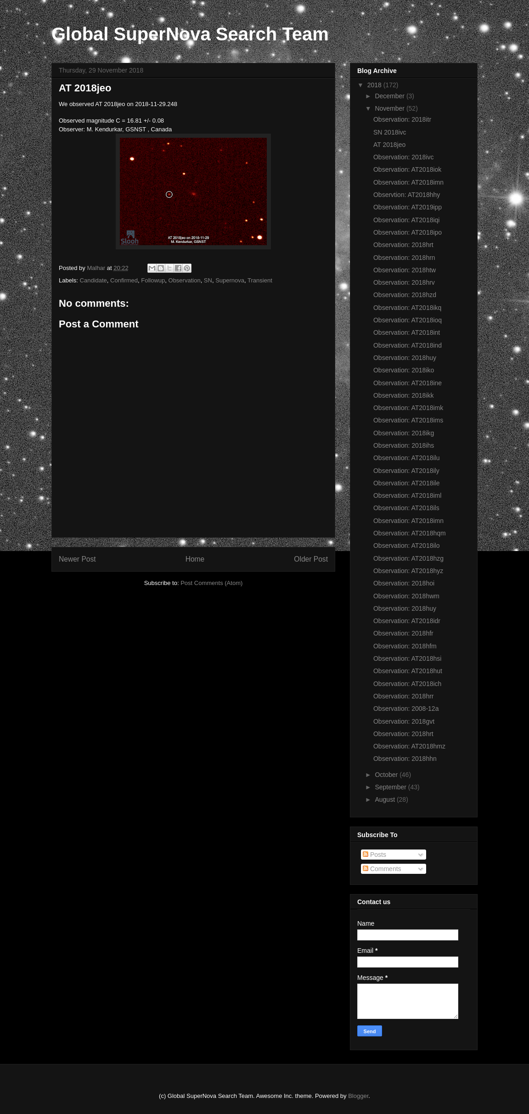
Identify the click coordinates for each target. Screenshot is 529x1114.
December (390, 96)
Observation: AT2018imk (408, 407)
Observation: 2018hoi (403, 583)
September (391, 787)
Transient (260, 280)
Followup (153, 280)
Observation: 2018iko (403, 370)
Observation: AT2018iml (407, 495)
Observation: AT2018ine (407, 383)
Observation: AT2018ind (407, 345)
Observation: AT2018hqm (409, 533)
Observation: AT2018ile (406, 483)
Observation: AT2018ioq (407, 320)
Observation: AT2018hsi (407, 658)
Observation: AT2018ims (408, 420)
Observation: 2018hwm (406, 596)
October (387, 774)
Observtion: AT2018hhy (406, 194)
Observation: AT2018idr (406, 621)
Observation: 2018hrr (403, 696)
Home (195, 559)
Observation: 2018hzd (404, 294)
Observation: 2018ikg (403, 433)
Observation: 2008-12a (406, 708)
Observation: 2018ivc (403, 157)
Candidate (93, 280)
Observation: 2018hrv (404, 282)
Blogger (358, 1095)
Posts (374, 854)
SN (208, 280)
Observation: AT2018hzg (408, 558)
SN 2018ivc (389, 132)
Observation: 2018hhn (405, 758)
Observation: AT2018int (406, 332)
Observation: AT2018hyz (408, 570)
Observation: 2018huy (404, 357)
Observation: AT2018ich (407, 683)
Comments (382, 868)
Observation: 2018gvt (403, 721)
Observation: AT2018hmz (409, 746)
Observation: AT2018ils (406, 508)
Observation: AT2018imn (408, 182)
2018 (375, 85)
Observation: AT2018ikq (407, 307)
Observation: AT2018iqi (406, 220)
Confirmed (124, 280)
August (385, 799)
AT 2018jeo (389, 144)
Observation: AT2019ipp (407, 207)
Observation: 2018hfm (405, 646)
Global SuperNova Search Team (190, 34)
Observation (185, 280)
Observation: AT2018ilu (406, 457)
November (390, 108)
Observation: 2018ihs (403, 445)
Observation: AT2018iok (407, 169)
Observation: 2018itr (402, 119)
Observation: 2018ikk (403, 395)
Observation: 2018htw (404, 270)
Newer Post (77, 559)
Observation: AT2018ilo (406, 545)
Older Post (311, 559)
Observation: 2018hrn (404, 257)
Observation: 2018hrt (403, 244)
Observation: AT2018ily (406, 470)
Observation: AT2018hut (407, 671)
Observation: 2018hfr (403, 633)
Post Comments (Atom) (211, 583)
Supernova (229, 280)
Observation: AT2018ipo (407, 232)
